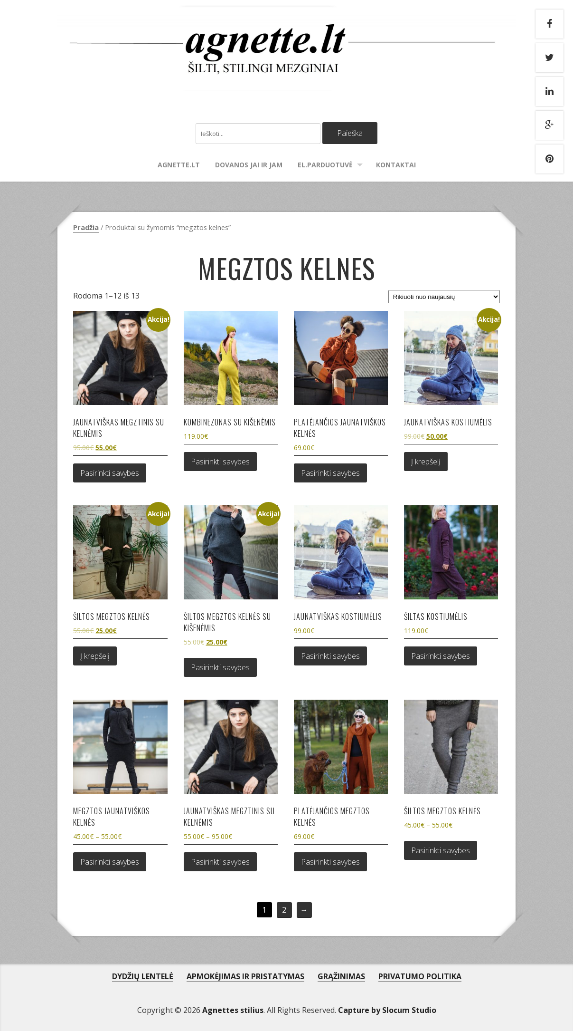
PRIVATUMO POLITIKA (419, 976)
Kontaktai (396, 164)
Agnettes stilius (232, 1010)
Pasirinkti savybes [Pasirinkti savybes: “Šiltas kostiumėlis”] (440, 656)
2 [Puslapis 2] (284, 910)
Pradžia (86, 227)
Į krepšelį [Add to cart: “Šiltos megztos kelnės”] (95, 656)
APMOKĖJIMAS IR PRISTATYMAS (245, 976)
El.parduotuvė (325, 164)
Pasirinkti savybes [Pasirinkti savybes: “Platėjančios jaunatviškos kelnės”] (330, 473)
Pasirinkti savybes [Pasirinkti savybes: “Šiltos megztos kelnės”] (440, 850)
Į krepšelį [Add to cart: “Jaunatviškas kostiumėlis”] (426, 461)
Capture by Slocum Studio (387, 1010)
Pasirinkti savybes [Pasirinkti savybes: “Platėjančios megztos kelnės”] (330, 862)
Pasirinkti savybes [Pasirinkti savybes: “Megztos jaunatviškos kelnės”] (109, 862)
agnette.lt (179, 164)
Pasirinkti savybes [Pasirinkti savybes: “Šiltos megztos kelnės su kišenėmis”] (220, 667)
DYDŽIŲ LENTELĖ (142, 976)
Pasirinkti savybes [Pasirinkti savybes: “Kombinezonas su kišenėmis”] (220, 461)
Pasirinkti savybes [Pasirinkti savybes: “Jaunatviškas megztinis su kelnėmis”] (109, 473)
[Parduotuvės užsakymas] (443, 296)
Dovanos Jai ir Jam (248, 164)
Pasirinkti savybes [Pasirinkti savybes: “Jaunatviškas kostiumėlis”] (330, 656)
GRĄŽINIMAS (341, 976)
